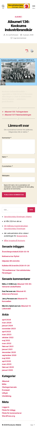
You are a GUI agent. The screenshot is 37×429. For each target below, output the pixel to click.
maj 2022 (6, 340)
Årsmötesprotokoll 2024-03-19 (15, 252)
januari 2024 (7, 326)
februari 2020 (8, 367)
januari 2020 (7, 370)
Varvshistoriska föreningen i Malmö (18, 217)
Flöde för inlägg (8, 410)
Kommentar (6, 138)
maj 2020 (6, 358)
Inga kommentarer (19, 38)
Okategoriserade (9, 387)
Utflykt (5, 393)
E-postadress (7, 166)
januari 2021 (7, 349)
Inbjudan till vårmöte (10, 261)
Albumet (18, 17)
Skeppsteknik (22, 236)
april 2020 (6, 361)
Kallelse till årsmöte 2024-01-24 (15, 266)
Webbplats (5, 176)
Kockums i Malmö (14, 425)
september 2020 (9, 355)
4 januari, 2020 (28, 35)
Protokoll (6, 390)
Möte (4, 384)
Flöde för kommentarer (12, 413)
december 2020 (9, 352)
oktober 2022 (7, 337)
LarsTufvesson (13, 35)
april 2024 (6, 320)
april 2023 (6, 332)
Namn (4, 157)
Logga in (5, 407)
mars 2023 (6, 334)
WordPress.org (8, 416)
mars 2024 (6, 323)
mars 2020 (6, 364)
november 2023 (9, 329)
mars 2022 (6, 343)
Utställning (6, 396)
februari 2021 (8, 346)
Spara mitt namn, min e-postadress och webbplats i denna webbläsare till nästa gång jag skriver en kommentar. (19, 187)
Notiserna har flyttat (10, 256)
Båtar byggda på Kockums (14, 241)
